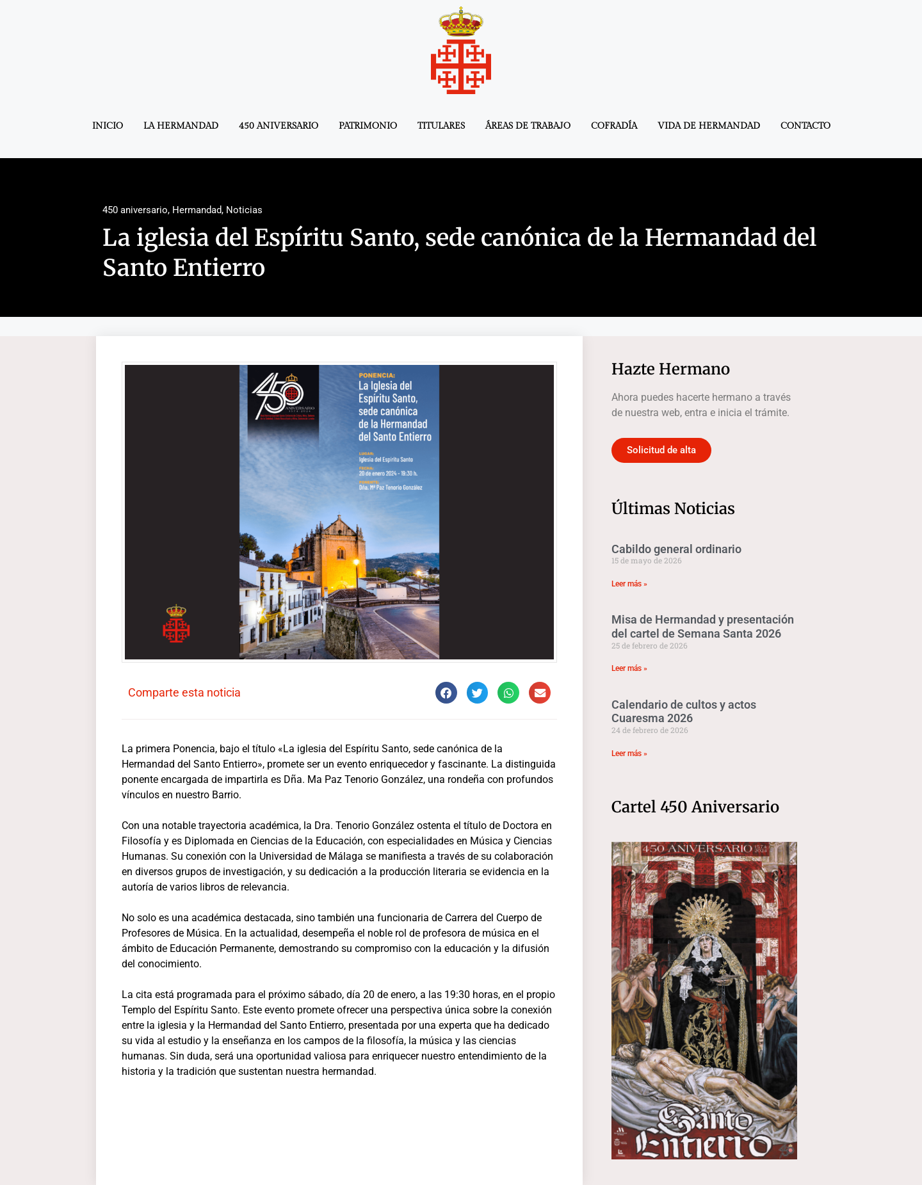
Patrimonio (368, 126)
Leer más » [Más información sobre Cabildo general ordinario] (629, 583)
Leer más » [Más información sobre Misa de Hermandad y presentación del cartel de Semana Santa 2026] (629, 668)
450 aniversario (278, 126)
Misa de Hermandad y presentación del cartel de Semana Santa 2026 (702, 626)
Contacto (805, 126)
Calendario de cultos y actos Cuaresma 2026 (683, 711)
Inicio (107, 126)
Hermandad (197, 210)
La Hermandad (180, 126)
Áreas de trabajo (527, 126)
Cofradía (614, 126)
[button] (446, 693)
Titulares (441, 126)
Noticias (244, 210)
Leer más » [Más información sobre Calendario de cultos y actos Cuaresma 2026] (629, 753)
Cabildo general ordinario (676, 549)
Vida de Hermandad (709, 126)
